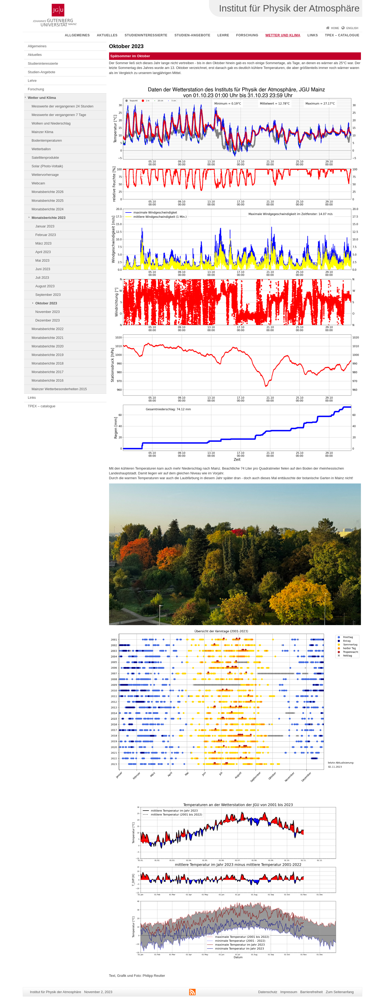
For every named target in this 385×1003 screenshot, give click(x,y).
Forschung (247, 35)
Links (312, 35)
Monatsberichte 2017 (48, 372)
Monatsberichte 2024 (48, 209)
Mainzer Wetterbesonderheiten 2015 (59, 389)
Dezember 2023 (47, 320)
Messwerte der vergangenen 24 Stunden (62, 106)
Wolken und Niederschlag (51, 123)
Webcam (38, 183)
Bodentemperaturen (47, 140)
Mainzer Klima (42, 132)
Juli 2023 (42, 278)
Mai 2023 (42, 260)
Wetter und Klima (283, 35)
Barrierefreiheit (311, 992)
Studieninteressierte (146, 35)
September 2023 (48, 295)
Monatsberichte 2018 (48, 363)
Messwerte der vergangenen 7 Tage (59, 115)
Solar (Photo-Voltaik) (47, 166)
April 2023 (43, 252)
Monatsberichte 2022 (48, 329)
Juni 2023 (42, 269)
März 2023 (43, 243)
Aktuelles (107, 35)
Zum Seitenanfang (340, 992)
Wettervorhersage (45, 175)
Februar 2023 (45, 235)
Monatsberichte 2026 (48, 192)
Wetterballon (41, 149)
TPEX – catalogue (342, 35)
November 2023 (47, 312)
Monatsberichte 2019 (48, 355)
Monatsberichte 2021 (48, 338)
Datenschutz (267, 992)
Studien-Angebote (192, 35)
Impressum (288, 992)
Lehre (223, 35)
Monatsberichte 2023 (49, 218)
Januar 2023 (44, 226)
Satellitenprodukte (45, 158)
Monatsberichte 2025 (48, 201)
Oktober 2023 (46, 303)
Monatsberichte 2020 (48, 346)
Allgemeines (77, 35)
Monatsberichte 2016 (48, 380)
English (352, 28)
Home (335, 28)
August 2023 (45, 286)
